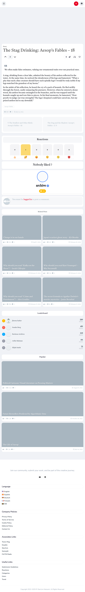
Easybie (4, 545)
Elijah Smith (16, 347)
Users (4, 576)
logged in (28, 199)
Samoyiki (5, 551)
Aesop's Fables (8, 106)
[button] (4, 3)
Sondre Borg (16, 327)
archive (42, 185)
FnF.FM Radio (7, 554)
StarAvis (5, 548)
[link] (80, 57)
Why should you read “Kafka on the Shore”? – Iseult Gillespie (19, 267)
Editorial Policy (7, 526)
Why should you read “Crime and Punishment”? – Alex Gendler (18, 298)
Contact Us (6, 529)
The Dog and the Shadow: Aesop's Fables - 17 (60, 124)
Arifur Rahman (17, 341)
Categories (6, 573)
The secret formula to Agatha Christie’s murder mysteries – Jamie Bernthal (61, 298)
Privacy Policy (7, 517)
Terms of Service (8, 520)
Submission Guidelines (10, 567)
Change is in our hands (13, 238)
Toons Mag (6, 542)
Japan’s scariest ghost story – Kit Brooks (61, 238)
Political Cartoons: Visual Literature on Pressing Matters (28, 383)
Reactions (5, 570)
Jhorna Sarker (17, 320)
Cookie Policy (7, 523)
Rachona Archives (18, 334)
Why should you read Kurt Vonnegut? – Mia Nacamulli (61, 267)
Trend (4, 579)
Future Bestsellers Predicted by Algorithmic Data (24, 414)
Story (5, 46)
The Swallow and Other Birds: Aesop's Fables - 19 (20, 124)
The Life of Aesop (10, 445)
